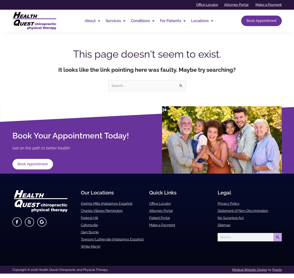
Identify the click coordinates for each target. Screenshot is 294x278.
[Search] (277, 237)
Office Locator (161, 204)
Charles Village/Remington (105, 211)
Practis (277, 274)
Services (115, 21)
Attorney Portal (162, 211)
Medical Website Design (249, 274)
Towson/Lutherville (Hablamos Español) (108, 241)
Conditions (142, 21)
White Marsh (92, 251)
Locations (202, 21)
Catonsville (91, 225)
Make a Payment (164, 225)
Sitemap (225, 225)
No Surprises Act (232, 218)
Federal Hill (91, 218)
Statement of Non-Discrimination (247, 211)
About (92, 21)
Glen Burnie (91, 232)
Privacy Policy (230, 204)
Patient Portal (161, 218)
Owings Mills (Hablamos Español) (110, 204)
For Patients (173, 21)
